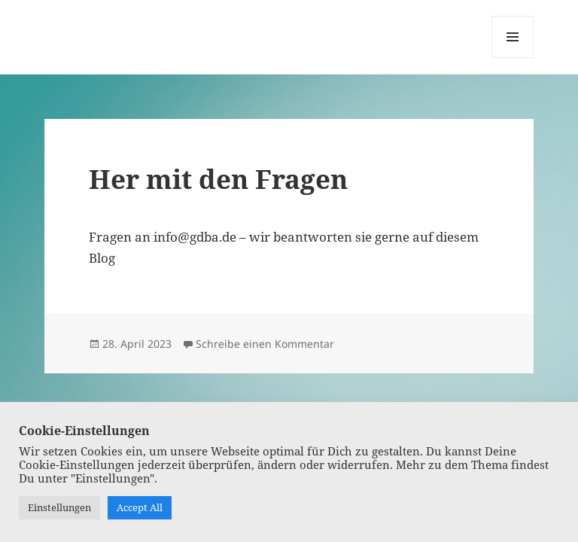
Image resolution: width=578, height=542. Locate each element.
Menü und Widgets (513, 57)
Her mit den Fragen (218, 178)
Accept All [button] (140, 507)
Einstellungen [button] (59, 507)
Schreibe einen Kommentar (265, 343)
